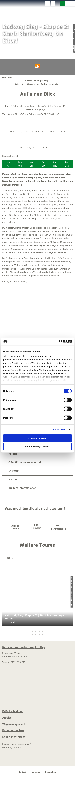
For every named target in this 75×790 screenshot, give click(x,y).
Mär (32, 162)
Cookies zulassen (37, 438)
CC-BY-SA (71, 602)
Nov (55, 166)
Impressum (35, 772)
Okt (43, 166)
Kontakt (22, 772)
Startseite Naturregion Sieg (36, 81)
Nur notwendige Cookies (37, 446)
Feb (20, 162)
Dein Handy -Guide (14, 737)
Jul (8, 166)
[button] (47, 3)
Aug (20, 166)
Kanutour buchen (13, 730)
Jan (8, 162)
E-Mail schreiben (12, 711)
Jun (66, 162)
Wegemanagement (13, 724)
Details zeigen (59, 429)
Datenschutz (50, 772)
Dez (67, 166)
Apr (43, 162)
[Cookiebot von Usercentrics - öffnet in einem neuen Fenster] (59, 341)
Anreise (6, 718)
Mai (55, 162)
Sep (31, 166)
